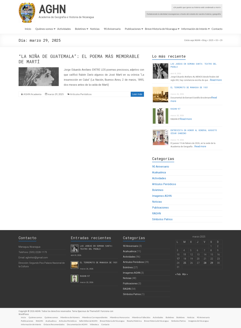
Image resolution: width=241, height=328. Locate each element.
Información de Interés (194, 28)
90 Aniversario (112, 28)
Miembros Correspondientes (95, 317)
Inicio (28, 28)
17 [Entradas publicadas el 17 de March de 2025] (178, 258)
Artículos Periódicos (81, 94)
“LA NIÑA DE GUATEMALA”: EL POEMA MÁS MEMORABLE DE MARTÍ (79, 58)
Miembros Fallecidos (142, 317)
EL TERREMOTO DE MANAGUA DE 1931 (189, 87)
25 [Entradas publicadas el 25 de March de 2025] (184, 263)
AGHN (52, 9)
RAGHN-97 (175, 108)
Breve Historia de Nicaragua (161, 28)
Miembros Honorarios (121, 317)
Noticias (95, 28)
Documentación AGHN (77, 324)
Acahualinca (159, 172)
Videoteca (95, 324)
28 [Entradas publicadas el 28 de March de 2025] (205, 263)
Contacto (217, 28)
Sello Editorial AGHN (89, 320)
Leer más (137, 94)
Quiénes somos (44, 28)
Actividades (64, 28)
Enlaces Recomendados (54, 324)
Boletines (80, 28)
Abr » (185, 274)
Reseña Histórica (135, 320)
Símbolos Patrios (162, 219)
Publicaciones (133, 28)
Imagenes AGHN (162, 195)
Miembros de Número (70, 317)
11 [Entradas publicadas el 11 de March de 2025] (184, 254)
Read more (216, 80)
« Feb (178, 274)
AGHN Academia (32, 94)
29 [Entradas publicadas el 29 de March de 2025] (211, 263)
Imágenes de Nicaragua (200, 320)
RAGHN (156, 213)
